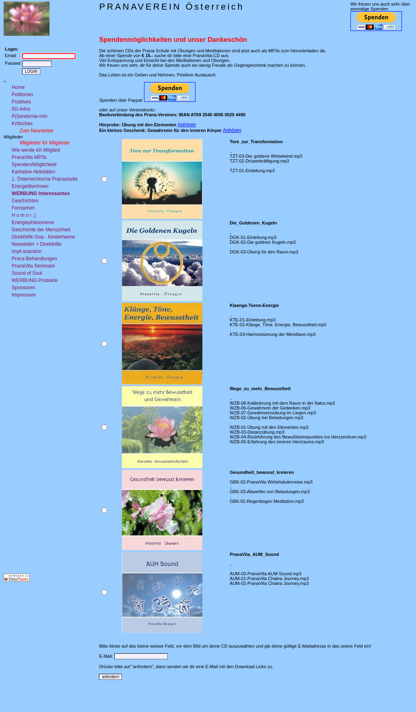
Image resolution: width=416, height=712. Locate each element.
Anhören (186, 125)
